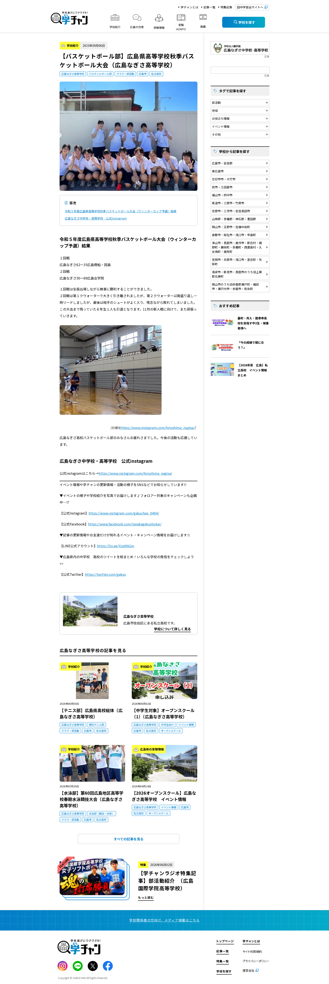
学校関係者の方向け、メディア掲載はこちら (164, 920)
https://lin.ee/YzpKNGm (115, 545)
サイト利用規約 (252, 951)
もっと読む (128, 880)
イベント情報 (186, 724)
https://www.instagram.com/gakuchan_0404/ (124, 513)
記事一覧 (209, 7)
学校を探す (224, 971)
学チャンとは (189, 7)
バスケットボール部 (100, 73)
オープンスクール (171, 730)
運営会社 (248, 970)
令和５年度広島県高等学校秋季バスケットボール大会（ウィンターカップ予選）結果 (120, 211)
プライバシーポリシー (256, 961)
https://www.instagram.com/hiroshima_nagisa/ (157, 427)
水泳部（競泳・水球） (101, 813)
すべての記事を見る (129, 838)
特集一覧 (222, 961)
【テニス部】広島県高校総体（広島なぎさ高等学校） (91, 713)
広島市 (142, 73)
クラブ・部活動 (125, 73)
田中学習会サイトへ (250, 7)
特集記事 (226, 7)
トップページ (225, 941)
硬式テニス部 (96, 724)
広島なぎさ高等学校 (72, 73)
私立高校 (156, 73)
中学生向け (167, 724)
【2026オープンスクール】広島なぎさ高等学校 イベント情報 (164, 796)
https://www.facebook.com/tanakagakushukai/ (124, 523)
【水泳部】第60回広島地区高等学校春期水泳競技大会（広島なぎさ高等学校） (91, 799)
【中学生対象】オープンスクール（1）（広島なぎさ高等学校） (163, 713)
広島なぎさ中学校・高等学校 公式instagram (96, 218)
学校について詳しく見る (172, 628)
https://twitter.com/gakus (105, 574)
